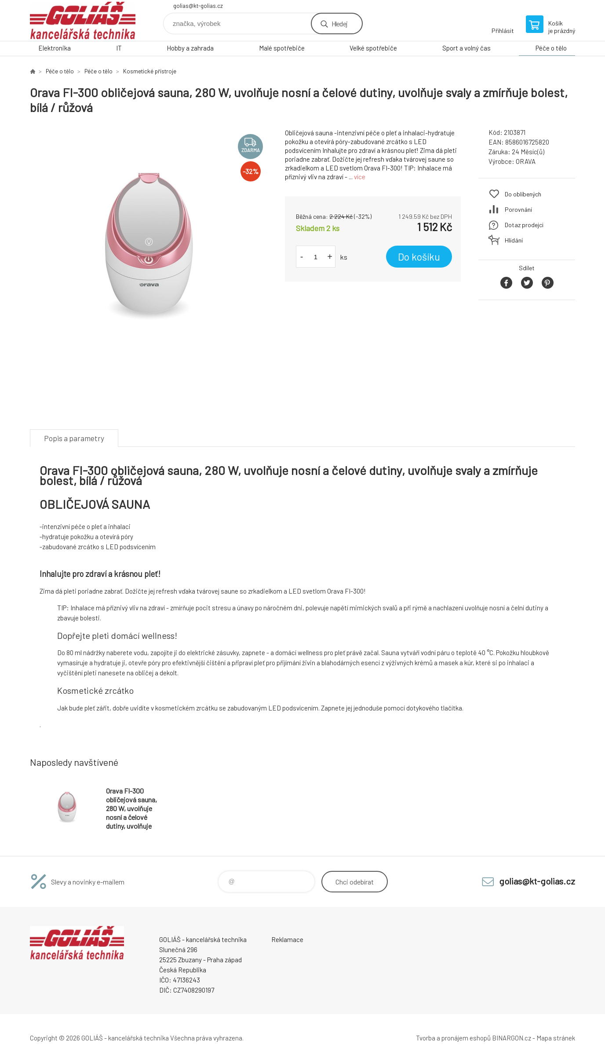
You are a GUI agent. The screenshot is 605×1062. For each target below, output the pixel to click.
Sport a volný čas (466, 48)
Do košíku (419, 256)
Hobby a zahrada (190, 48)
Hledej (339, 23)
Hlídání (514, 240)
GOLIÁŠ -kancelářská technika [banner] (82, 20)
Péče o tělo (551, 48)
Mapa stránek (555, 1038)
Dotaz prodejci (524, 224)
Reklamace (287, 939)
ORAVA (526, 161)
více (359, 177)
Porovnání (518, 209)
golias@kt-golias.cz (198, 5)
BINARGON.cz (511, 1038)
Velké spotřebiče (373, 48)
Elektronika (54, 48)
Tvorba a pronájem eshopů (453, 1038)
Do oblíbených (523, 194)
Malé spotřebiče (282, 48)
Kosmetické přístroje (149, 71)
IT (119, 48)
